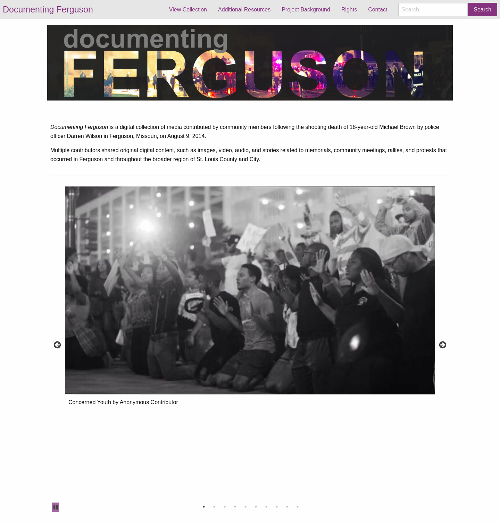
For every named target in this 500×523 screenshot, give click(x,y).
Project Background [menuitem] (306, 9)
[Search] (433, 9)
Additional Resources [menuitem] (244, 9)
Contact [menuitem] (377, 9)
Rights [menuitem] (349, 9)
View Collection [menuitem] (188, 9)
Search (482, 9)
